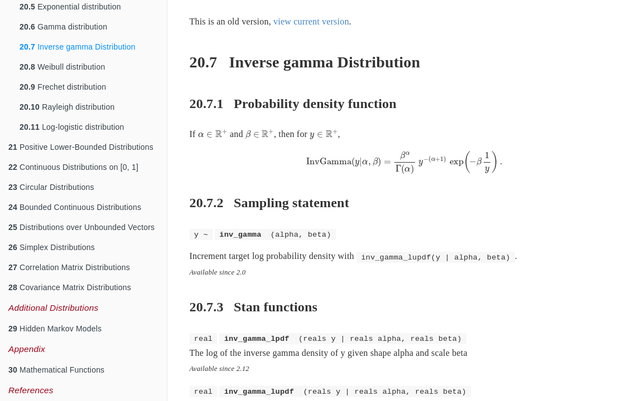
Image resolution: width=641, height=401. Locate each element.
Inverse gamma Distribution (78, 46)
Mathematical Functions (56, 369)
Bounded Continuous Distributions (74, 207)
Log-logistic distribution (72, 127)
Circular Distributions (51, 187)
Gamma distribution (63, 26)
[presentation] (213, 134)
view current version (311, 21)
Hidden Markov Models (55, 328)
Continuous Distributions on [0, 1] (73, 167)
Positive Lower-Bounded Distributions (80, 147)
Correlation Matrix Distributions (69, 267)
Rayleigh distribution (67, 106)
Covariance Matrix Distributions (69, 287)
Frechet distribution (63, 86)
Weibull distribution (62, 66)
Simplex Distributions (51, 247)
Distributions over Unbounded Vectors (81, 227)
